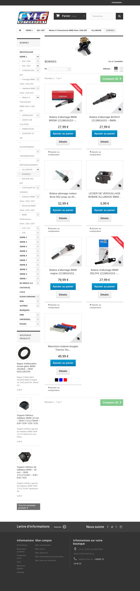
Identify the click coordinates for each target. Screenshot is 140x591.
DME (22, 315)
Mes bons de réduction (45, 560)
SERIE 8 (23, 265)
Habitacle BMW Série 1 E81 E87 (27, 90)
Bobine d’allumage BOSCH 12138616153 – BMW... (104, 119)
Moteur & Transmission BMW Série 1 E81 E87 (27, 104)
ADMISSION (27, 115)
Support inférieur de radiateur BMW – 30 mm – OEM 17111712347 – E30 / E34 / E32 (27, 472)
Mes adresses (41, 553)
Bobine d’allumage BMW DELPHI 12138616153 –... (104, 272)
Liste (121, 69)
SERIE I (23, 278)
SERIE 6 (23, 256)
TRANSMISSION (27, 156)
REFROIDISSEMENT (29, 165)
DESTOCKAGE (26, 52)
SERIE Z (23, 274)
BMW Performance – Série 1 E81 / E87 (27, 219)
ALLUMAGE (27, 169)
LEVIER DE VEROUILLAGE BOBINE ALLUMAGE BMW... (104, 195)
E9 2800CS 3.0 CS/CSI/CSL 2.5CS (26, 287)
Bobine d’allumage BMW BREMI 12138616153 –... (63, 119)
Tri (46, 69)
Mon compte (43, 540)
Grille (116, 69)
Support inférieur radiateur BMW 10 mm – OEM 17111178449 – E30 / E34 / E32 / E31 (28, 419)
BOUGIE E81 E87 (27, 181)
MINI (22, 301)
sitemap (20, 572)
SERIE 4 (23, 246)
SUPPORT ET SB (27, 135)
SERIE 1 (23, 57)
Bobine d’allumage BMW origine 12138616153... (63, 272)
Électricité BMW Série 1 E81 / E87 (28, 208)
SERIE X (23, 269)
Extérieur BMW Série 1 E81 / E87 (27, 199)
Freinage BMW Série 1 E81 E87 (27, 81)
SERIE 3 (23, 242)
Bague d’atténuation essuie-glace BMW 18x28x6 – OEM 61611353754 (26, 367)
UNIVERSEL (25, 319)
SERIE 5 (23, 251)
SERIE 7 (23, 260)
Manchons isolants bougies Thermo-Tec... (63, 348)
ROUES (23, 324)
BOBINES (26, 174)
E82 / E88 (26, 61)
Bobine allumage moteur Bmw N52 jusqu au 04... (63, 195)
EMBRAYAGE (28, 129)
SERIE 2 (23, 237)
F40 (23, 233)
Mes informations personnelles (49, 557)
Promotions (22, 545)
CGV (19, 562)
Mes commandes (43, 545)
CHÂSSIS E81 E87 (27, 72)
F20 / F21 (26, 228)
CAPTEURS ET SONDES (28, 190)
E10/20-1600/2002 (27, 297)
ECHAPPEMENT (27, 147)
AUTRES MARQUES (24, 308)
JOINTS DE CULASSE (26, 122)
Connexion (117, 2)
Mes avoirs (40, 549)
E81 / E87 (26, 66)
